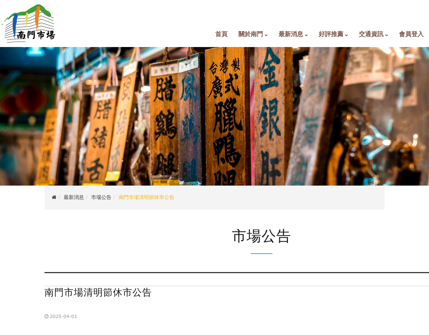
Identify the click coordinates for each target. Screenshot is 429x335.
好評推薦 (331, 34)
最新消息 (291, 34)
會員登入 (411, 34)
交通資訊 (371, 34)
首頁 (221, 34)
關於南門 (250, 34)
